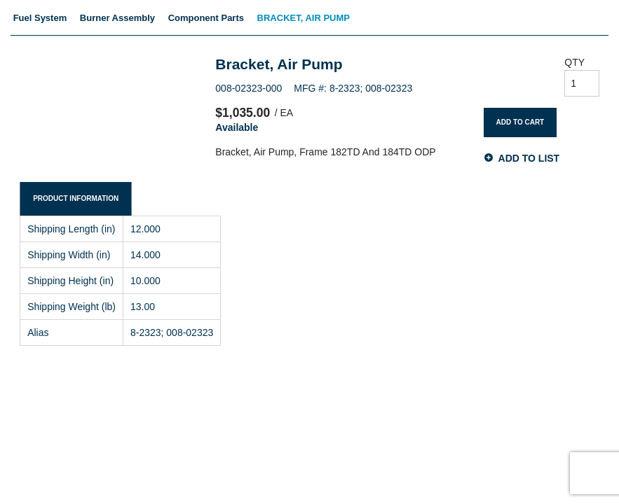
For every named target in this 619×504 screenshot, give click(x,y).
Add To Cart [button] (520, 122)
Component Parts (206, 18)
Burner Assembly (117, 18)
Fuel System (40, 18)
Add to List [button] (529, 158)
